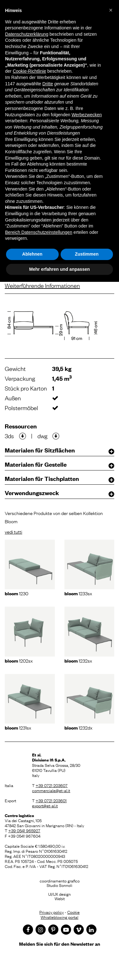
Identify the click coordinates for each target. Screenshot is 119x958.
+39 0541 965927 (24, 830)
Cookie (73, 912)
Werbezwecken (86, 114)
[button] (111, 10)
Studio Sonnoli (59, 885)
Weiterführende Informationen (42, 285)
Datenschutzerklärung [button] (26, 34)
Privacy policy (51, 912)
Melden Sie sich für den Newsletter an (59, 943)
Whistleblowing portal (59, 917)
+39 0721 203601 (51, 800)
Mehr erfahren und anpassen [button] (59, 269)
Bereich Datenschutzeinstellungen (38, 232)
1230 (16, 593)
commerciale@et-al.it (51, 790)
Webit (60, 898)
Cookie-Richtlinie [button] (29, 71)
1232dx (78, 727)
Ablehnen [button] (32, 254)
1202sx (19, 660)
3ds (9, 436)
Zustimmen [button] (87, 254)
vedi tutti (13, 531)
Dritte (48, 83)
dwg (42, 436)
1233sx (78, 593)
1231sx (18, 727)
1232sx (78, 660)
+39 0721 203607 (52, 785)
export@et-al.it (45, 805)
